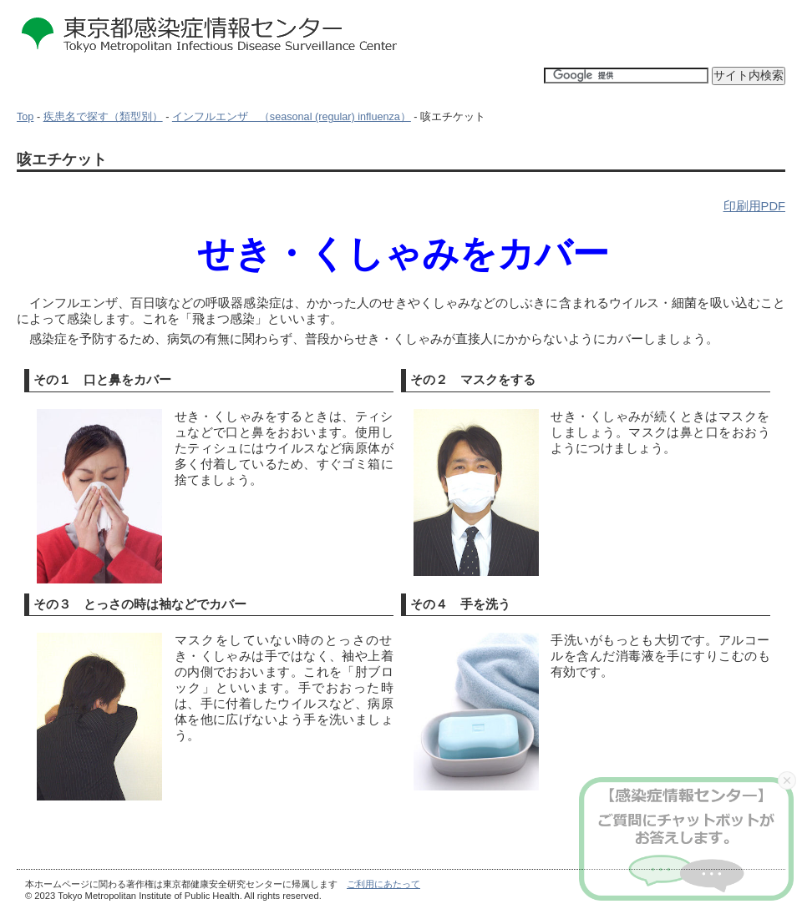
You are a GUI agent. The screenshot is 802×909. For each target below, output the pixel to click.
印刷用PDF (754, 206)
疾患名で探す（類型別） (103, 117)
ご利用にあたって (383, 884)
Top (25, 117)
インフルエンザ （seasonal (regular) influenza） (291, 117)
